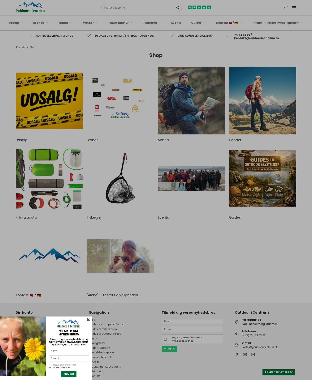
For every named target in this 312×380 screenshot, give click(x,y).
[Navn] (69, 351)
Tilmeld (68, 374)
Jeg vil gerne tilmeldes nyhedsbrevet (64, 366)
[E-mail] (69, 358)
